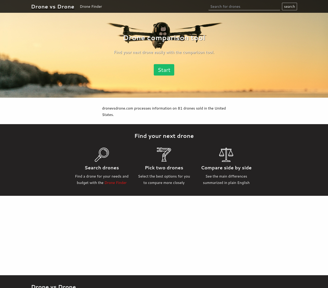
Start (164, 70)
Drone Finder (91, 6)
